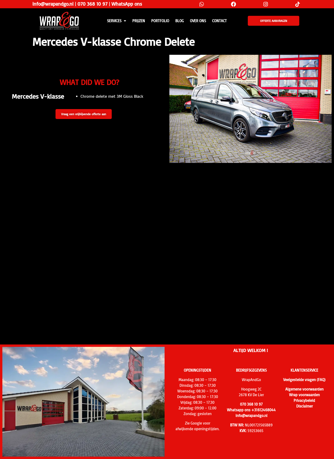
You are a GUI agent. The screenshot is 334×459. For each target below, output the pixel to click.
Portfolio (160, 20)
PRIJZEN (138, 20)
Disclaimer (304, 406)
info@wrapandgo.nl (52, 4)
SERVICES (116, 21)
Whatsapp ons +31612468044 (251, 410)
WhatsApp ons (126, 4)
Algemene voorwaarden (304, 389)
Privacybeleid (304, 400)
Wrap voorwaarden (304, 394)
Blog (179, 20)
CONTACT (219, 20)
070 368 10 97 (92, 4)
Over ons (198, 20)
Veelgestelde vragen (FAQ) (304, 379)
